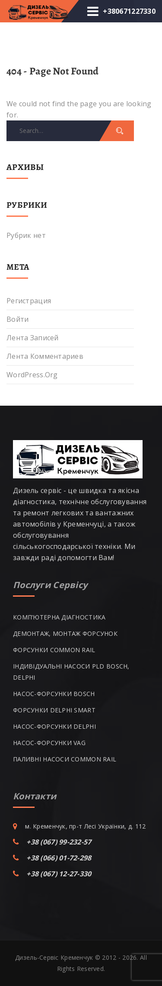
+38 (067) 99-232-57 (58, 842)
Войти (17, 319)
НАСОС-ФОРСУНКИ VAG (49, 743)
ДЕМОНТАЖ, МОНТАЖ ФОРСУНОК (65, 633)
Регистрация (28, 300)
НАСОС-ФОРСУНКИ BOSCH (54, 694)
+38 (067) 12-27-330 (58, 873)
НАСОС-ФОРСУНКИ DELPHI (54, 726)
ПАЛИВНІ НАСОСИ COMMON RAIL (64, 759)
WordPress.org (32, 374)
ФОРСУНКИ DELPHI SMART (54, 710)
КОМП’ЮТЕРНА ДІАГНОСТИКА (59, 617)
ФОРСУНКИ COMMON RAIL (54, 650)
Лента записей (32, 337)
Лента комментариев (44, 356)
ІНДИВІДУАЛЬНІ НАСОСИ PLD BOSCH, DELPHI (71, 671)
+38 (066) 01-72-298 (58, 858)
